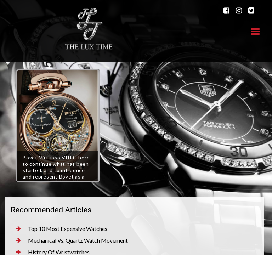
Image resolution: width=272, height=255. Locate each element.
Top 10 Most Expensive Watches (61, 229)
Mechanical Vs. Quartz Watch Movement (72, 240)
